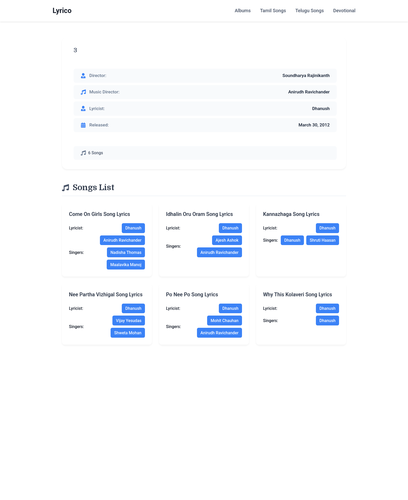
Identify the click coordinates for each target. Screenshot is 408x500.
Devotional (344, 10)
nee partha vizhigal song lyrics (106, 295)
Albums (243, 10)
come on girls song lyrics (99, 214)
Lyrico (62, 11)
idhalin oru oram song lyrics (199, 214)
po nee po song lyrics (192, 295)
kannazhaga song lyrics (291, 214)
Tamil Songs (273, 10)
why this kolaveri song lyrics (297, 295)
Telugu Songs (309, 10)
